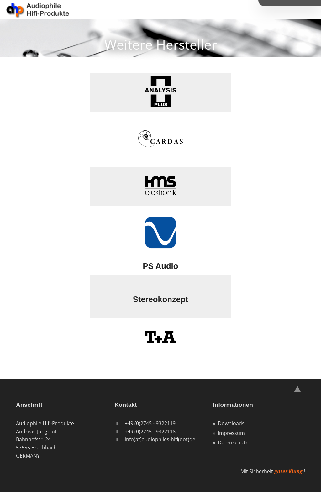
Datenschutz (233, 442)
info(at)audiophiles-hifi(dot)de (160, 439)
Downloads (231, 423)
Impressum (231, 433)
